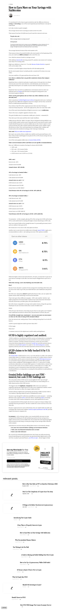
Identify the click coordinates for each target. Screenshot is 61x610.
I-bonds (20, 91)
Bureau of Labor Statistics (38, 64)
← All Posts (4, 607)
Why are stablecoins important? (23, 131)
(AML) (42, 397)
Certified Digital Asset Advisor (26, 100)
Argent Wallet (41, 230)
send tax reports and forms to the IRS (38, 409)
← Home (11, 4)
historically (19, 60)
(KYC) (23, 397)
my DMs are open (33, 438)
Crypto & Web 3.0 (16, 15)
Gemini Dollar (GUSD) (35, 140)
